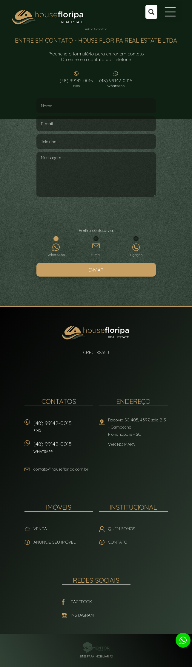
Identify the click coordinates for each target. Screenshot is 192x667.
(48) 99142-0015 (76, 83)
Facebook (81, 601)
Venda (40, 528)
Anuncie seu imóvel (54, 542)
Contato (117, 542)
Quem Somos (121, 528)
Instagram (82, 615)
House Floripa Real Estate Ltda (96, 333)
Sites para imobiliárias (96, 656)
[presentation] (96, 213)
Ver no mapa (121, 444)
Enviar (96, 270)
